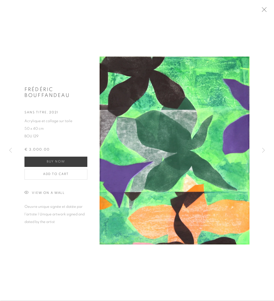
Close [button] (264, 11)
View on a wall (44, 194)
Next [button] (263, 150)
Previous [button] (10, 150)
